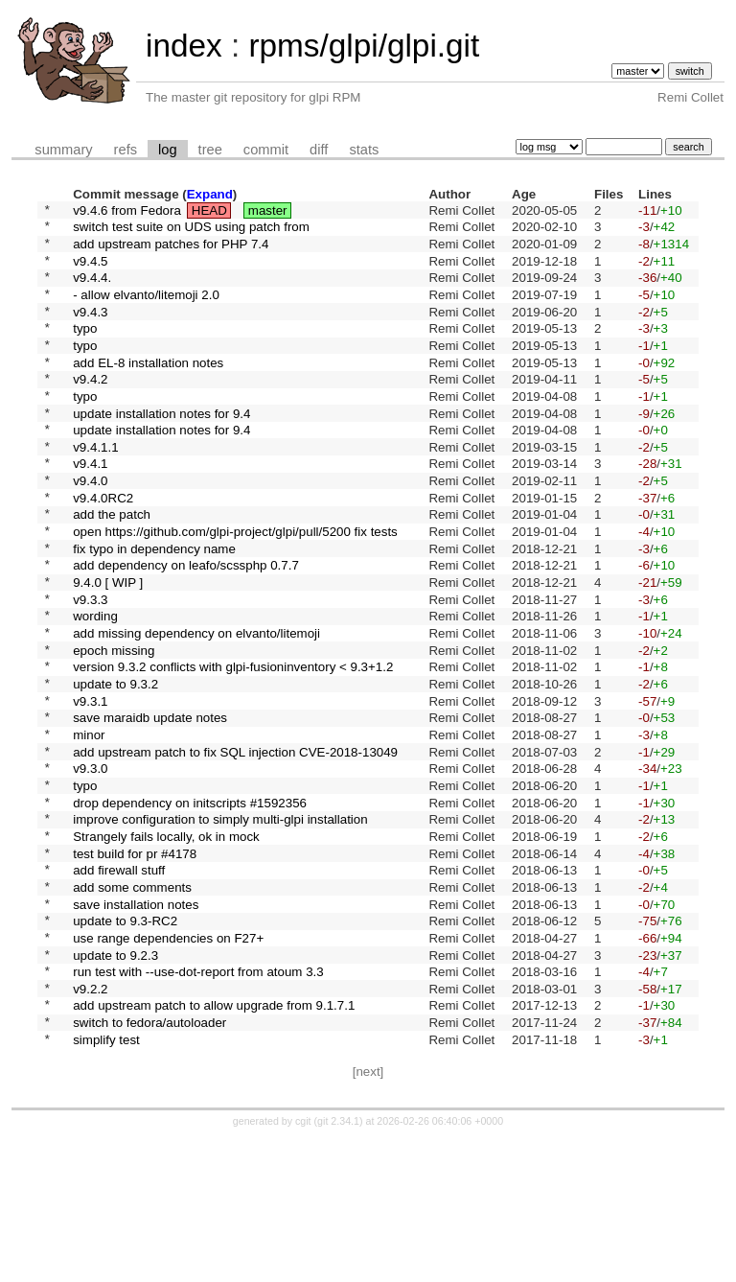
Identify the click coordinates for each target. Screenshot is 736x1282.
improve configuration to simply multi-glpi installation (220, 925)
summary (63, 149)
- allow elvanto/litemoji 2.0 (146, 310)
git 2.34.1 (338, 1264)
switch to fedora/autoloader (149, 1162)
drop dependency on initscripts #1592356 (190, 904)
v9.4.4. (92, 291)
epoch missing (113, 726)
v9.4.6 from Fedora (127, 211)
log (167, 149)
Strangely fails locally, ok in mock (166, 944)
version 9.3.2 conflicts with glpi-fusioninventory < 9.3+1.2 (233, 746)
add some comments (132, 1003)
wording (95, 687)
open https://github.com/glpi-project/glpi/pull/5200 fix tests (235, 588)
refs (125, 149)
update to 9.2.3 (115, 1083)
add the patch (111, 568)
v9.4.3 (90, 330)
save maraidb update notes (150, 806)
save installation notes (135, 1023)
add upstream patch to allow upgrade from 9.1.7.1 (214, 1142)
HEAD (209, 211)
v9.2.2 (90, 1122)
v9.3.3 (90, 667)
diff (319, 149)
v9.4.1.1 (95, 488)
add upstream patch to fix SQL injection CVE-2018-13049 (235, 845)
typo (85, 350)
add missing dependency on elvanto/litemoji (196, 707)
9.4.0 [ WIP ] (108, 648)
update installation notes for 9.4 (161, 449)
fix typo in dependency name (154, 607)
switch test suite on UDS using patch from (191, 231)
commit (265, 149)
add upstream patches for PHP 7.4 (170, 251)
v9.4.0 (90, 529)
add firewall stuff (119, 984)
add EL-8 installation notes (148, 390)
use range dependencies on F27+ (168, 1063)
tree (210, 149)
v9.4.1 (90, 508)
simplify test (106, 1182)
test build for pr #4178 (134, 964)
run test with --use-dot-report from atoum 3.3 (198, 1103)
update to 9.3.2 (115, 766)
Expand (210, 194)
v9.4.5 (90, 271)
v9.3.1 (90, 786)
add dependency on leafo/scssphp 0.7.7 (186, 627)
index (184, 45)
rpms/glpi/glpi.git (363, 45)
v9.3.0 (90, 865)
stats (364, 149)
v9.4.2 (90, 410)
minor (88, 825)
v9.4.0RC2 (103, 548)
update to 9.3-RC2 (125, 1044)
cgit (304, 1264)
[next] (368, 1215)
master (268, 211)
